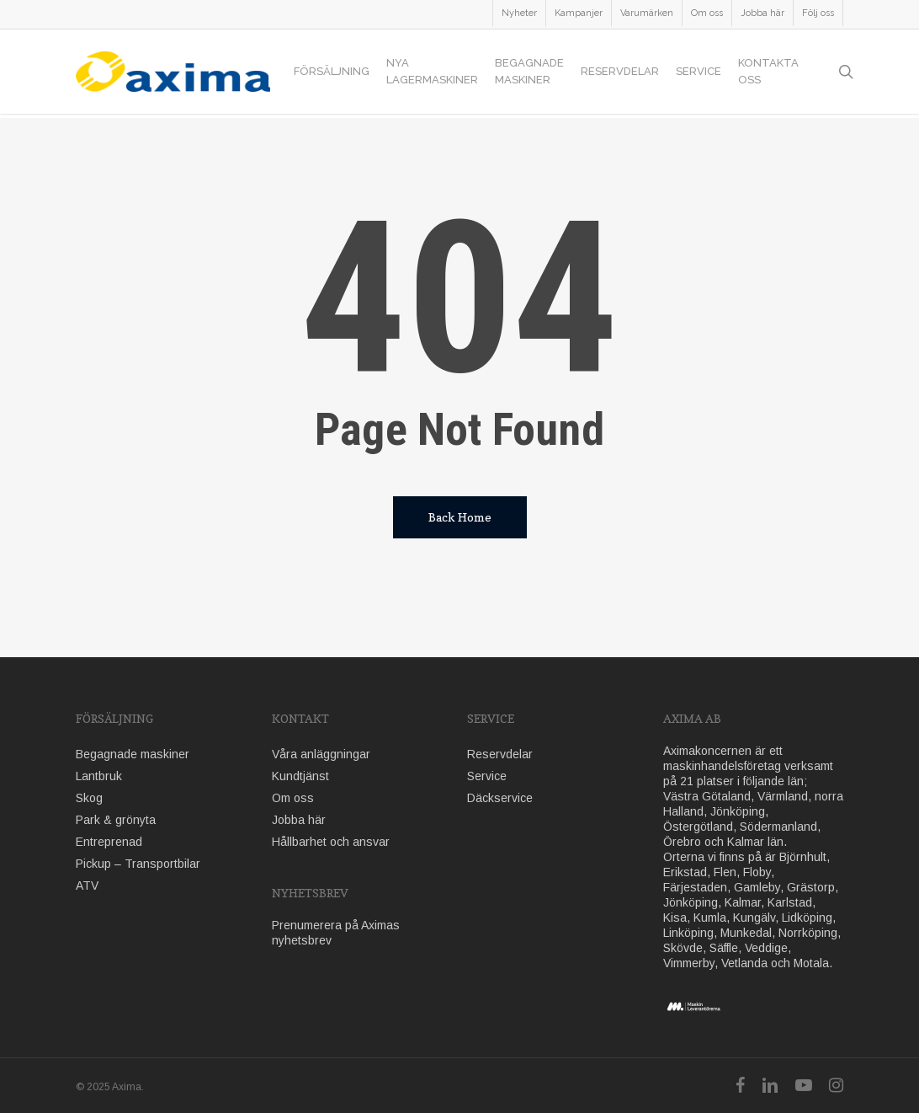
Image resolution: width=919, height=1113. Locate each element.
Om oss (293, 798)
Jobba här (299, 820)
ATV (87, 885)
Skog (89, 798)
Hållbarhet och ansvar (331, 841)
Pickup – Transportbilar (138, 863)
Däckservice (500, 798)
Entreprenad (109, 841)
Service (487, 776)
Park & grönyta (116, 820)
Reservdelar (500, 754)
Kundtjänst (300, 776)
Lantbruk (99, 776)
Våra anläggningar (321, 754)
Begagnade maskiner (132, 754)
